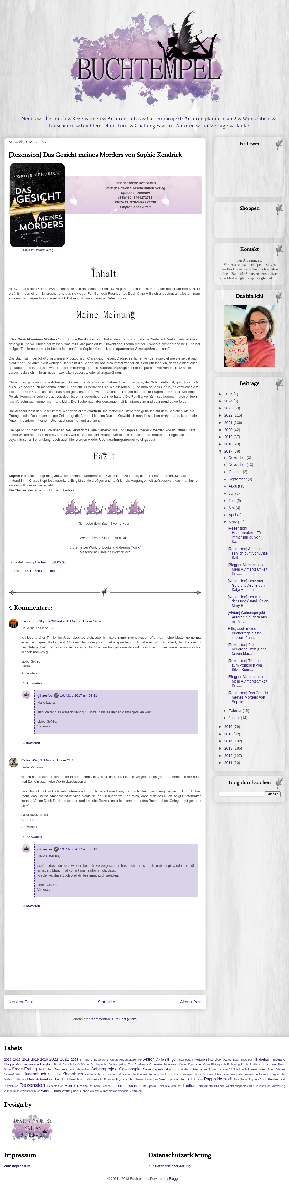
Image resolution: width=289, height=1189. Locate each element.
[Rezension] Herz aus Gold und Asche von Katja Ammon (246, 585)
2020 (229, 430)
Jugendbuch (35, 1074)
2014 (229, 741)
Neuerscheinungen (146, 1079)
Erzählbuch (257, 1064)
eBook (206, 1064)
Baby (236, 1059)
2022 (229, 415)
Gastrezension (65, 1069)
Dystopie (194, 1064)
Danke (241, 126)
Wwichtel (123, 1091)
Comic (183, 1064)
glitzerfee (44, 696)
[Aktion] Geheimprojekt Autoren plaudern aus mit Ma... (247, 617)
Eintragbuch (218, 1064)
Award (227, 1059)
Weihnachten (51, 1091)
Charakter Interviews (163, 1064)
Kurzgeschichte (192, 1074)
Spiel (161, 1086)
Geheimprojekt (104, 1069)
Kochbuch (166, 1074)
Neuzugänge (168, 1079)
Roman (71, 1085)
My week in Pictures (101, 1079)
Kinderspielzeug (148, 1074)
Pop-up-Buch (257, 1079)
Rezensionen (86, 118)
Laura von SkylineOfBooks (43, 621)
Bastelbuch (247, 1059)
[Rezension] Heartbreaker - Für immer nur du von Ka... (245, 535)
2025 (229, 394)
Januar (235, 718)
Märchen (21, 1079)
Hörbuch (241, 1069)
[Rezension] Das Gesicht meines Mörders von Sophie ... (248, 697)
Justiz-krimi (54, 1074)
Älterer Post (191, 1002)
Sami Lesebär (102, 1086)
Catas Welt (30, 760)
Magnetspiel (277, 1074)
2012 (229, 756)
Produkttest (276, 1079)
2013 (229, 748)
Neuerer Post (21, 1002)
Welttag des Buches (75, 1091)
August (235, 486)
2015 (229, 734)
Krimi (177, 1074)
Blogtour (46, 1064)
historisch (184, 1069)
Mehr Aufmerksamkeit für (46, 1079)
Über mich (54, 118)
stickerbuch (172, 1086)
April (233, 515)
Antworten (29, 673)
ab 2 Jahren (110, 1059)
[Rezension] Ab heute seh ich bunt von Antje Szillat (248, 553)
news (200, 1079)
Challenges (147, 126)
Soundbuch (137, 1086)
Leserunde (251, 1074)
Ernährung (233, 1064)
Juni (232, 501)
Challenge (141, 1064)
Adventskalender (130, 1059)
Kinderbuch (72, 1074)
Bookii (57, 1064)
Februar (235, 711)
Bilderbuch (263, 1060)
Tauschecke (61, 126)
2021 (229, 423)
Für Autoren (180, 126)
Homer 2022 (227, 1069)
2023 (229, 408)
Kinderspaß (115, 1074)
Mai (232, 508)
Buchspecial (99, 1064)
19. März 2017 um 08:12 (78, 849)
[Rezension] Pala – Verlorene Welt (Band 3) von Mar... (247, 649)
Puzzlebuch (11, 1086)
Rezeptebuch (55, 1086)
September (238, 479)
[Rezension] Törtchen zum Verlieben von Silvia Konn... (245, 665)
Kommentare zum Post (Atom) (114, 1019)
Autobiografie (185, 1059)
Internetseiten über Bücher (266, 1069)
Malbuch (9, 1079)
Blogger (174, 1179)
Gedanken (83, 1069)
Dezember (237, 457)
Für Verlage (214, 126)
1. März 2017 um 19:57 (83, 621)
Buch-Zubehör (71, 1064)
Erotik (245, 1064)
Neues (28, 118)
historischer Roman (204, 1069)
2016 (24, 571)
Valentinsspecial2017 (239, 1086)
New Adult (187, 1079)
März (233, 522)
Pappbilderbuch (218, 1079)
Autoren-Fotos (124, 118)
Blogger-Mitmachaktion (21, 1064)
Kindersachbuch (96, 1074)
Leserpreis (236, 1074)
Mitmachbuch (76, 1079)
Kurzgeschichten (212, 1074)
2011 (229, 763)
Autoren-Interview (208, 1060)
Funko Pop (45, 1069)
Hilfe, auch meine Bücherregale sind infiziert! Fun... (244, 633)
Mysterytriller (124, 1079)
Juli (232, 493)
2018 (229, 444)
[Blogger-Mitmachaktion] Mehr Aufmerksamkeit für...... (247, 569)
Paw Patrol (241, 1079)
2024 (229, 401)
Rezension (38, 571)
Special (151, 1086)
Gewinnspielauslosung (160, 1069)
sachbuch (86, 1086)
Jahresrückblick (13, 1074)
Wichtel (94, 1091)
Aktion (148, 1059)
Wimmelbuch (108, 1091)
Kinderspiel (129, 1074)
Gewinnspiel (130, 1069)
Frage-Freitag (24, 1069)
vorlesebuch (263, 1086)
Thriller (53, 571)
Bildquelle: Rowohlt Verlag (37, 250)
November (237, 465)
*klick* (136, 547)
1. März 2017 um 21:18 (57, 760)
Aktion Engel (166, 1060)
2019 (229, 437)
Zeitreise (136, 1091)
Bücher (85, 1064)
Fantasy (271, 1064)
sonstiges (120, 1086)
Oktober (236, 472)
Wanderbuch (11, 1091)
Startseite (106, 1002)
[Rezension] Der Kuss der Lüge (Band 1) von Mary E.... (248, 601)
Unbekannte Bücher (210, 1086)
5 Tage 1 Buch (90, 1059)
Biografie (279, 1059)
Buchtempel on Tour (104, 126)
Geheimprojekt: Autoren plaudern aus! (191, 118)
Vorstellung (278, 1086)
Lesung (264, 1074)
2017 (229, 451)
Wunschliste (256, 118)
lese (226, 1074)
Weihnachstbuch (30, 1091)
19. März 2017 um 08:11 (78, 696)
